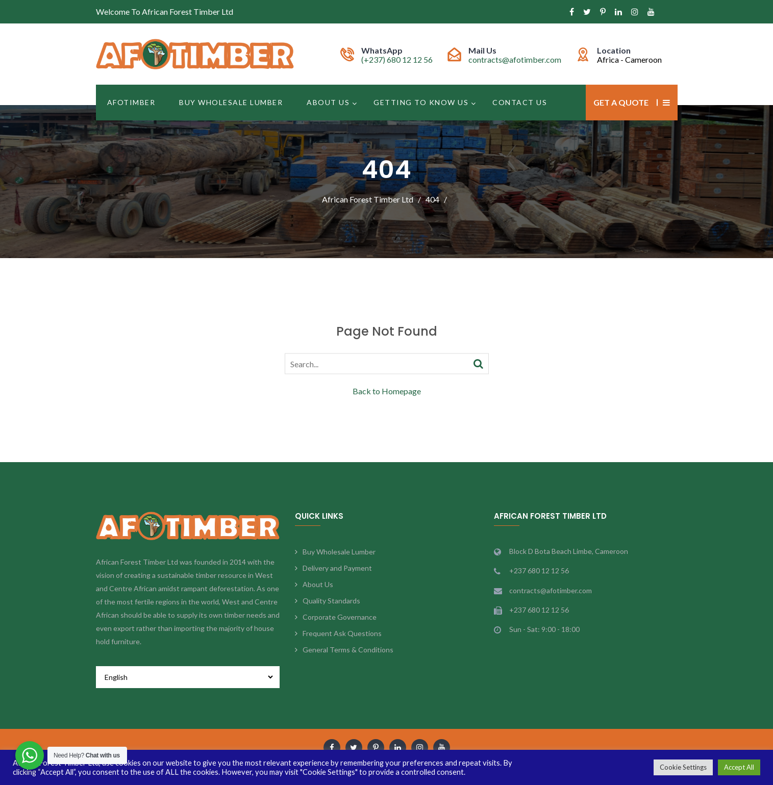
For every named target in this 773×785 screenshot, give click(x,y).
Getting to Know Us (420, 102)
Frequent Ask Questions (342, 633)
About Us (328, 102)
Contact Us (519, 102)
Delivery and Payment (337, 568)
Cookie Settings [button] (683, 767)
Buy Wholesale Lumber (231, 102)
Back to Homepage (387, 390)
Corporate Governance (340, 617)
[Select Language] (188, 677)
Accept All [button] (739, 767)
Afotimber (131, 102)
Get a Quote (621, 102)
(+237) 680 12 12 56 (397, 59)
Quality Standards (331, 600)
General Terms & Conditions (348, 649)
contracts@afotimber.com (514, 59)
